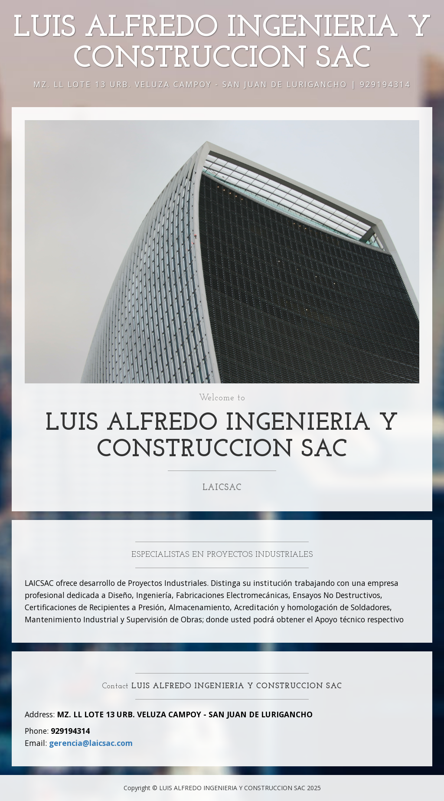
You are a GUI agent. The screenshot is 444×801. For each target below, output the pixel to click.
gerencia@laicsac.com (91, 743)
